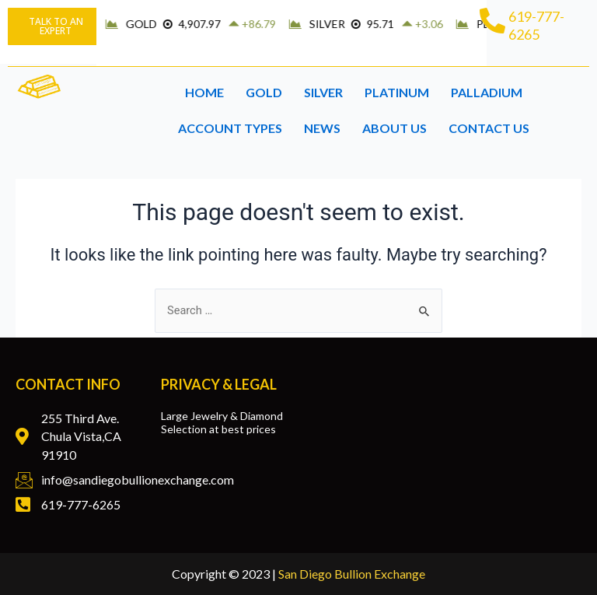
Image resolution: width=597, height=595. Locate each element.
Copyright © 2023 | (298, 573)
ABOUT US (394, 128)
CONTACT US (489, 128)
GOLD (264, 92)
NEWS (322, 128)
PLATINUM (397, 92)
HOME (204, 92)
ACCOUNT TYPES (230, 128)
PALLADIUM (486, 92)
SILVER (323, 92)
